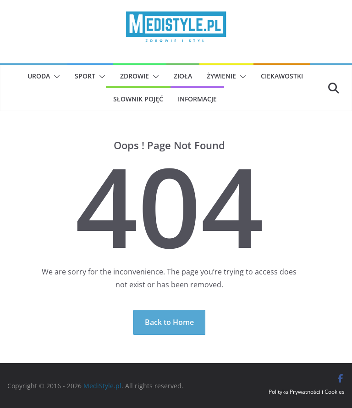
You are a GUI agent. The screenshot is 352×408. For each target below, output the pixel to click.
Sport (85, 76)
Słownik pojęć (138, 99)
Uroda (39, 76)
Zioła (183, 76)
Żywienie (221, 76)
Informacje (197, 99)
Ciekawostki (282, 76)
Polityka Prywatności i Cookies (307, 392)
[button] (55, 77)
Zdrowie (134, 76)
